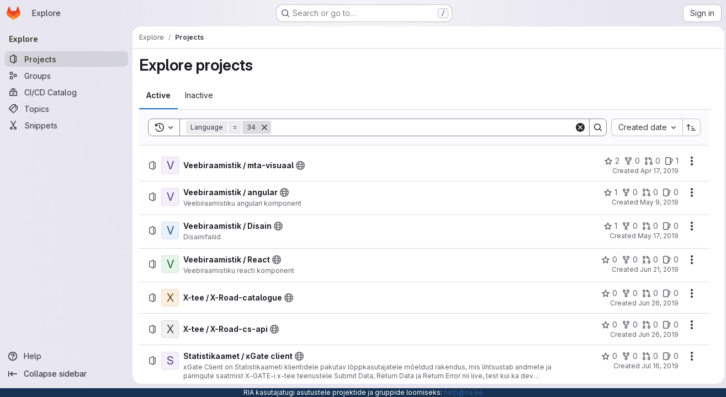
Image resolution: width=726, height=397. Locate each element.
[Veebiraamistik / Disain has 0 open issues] (668, 226)
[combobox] (644, 127)
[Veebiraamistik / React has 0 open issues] (668, 259)
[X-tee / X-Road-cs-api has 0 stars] (606, 324)
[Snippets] (66, 125)
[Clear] (577, 127)
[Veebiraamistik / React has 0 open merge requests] (647, 259)
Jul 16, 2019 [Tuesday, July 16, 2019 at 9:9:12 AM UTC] (657, 366)
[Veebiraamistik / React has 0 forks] (627, 259)
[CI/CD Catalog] (66, 92)
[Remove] (264, 127)
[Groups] (66, 75)
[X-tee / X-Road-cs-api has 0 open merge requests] (647, 324)
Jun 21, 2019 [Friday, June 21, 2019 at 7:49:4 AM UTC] (656, 269)
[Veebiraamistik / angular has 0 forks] (627, 192)
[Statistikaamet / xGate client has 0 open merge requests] (647, 356)
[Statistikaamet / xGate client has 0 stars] (606, 356)
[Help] (66, 356)
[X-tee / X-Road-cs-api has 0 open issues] (668, 324)
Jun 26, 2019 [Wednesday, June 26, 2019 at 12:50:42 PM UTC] (655, 303)
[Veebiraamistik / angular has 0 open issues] (668, 192)
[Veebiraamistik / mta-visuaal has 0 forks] (629, 161)
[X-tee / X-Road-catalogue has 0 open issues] (668, 293)
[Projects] (66, 59)
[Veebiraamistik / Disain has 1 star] (607, 226)
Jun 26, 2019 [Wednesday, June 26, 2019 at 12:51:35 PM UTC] (655, 334)
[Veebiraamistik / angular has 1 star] (607, 192)
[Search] (421, 127)
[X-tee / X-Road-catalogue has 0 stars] (606, 293)
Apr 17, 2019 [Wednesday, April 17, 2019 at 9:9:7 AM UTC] (657, 171)
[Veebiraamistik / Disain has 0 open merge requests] (647, 226)
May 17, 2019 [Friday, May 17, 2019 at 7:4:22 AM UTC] (655, 236)
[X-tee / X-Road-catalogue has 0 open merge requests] (647, 293)
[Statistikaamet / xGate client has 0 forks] (627, 356)
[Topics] (66, 108)
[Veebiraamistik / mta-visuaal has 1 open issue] (669, 161)
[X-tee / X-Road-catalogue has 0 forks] (627, 293)
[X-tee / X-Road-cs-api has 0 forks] (627, 324)
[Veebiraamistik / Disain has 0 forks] (627, 226)
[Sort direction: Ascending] (689, 127)
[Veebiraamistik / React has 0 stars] (606, 259)
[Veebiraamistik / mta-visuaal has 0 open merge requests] (650, 161)
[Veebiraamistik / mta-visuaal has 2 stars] (609, 161)
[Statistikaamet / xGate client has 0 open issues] (668, 356)
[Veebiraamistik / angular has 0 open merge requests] (647, 192)
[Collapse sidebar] (66, 374)
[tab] (158, 95)
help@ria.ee (463, 392)
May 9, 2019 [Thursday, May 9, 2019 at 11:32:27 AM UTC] (656, 202)
